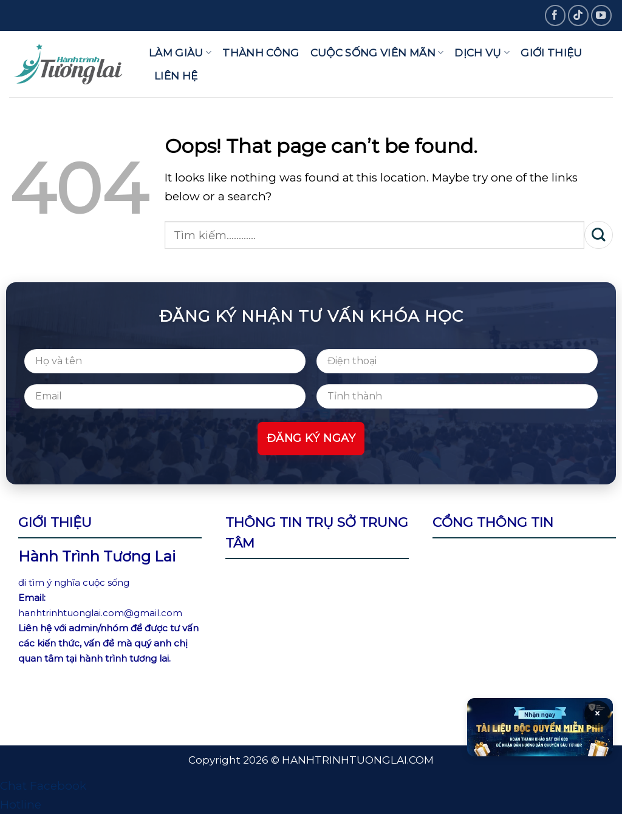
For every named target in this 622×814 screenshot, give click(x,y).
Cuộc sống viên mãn (377, 52)
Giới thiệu (551, 52)
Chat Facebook (43, 786)
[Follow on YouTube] (601, 15)
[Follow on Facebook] (555, 15)
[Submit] (598, 235)
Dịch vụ (482, 52)
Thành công (260, 52)
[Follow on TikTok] (578, 15)
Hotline (20, 805)
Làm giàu (180, 52)
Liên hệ (175, 75)
